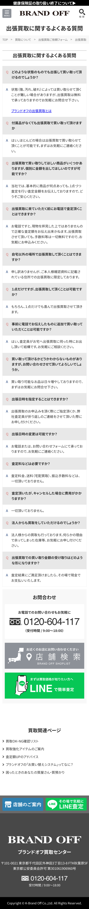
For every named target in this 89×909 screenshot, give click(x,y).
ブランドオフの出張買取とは (31, 110)
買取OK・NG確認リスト (22, 741)
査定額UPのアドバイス (22, 756)
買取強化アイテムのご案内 (25, 748)
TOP (5, 39)
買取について (23, 39)
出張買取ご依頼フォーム (53, 39)
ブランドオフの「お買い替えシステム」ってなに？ (39, 764)
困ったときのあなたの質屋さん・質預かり (35, 772)
